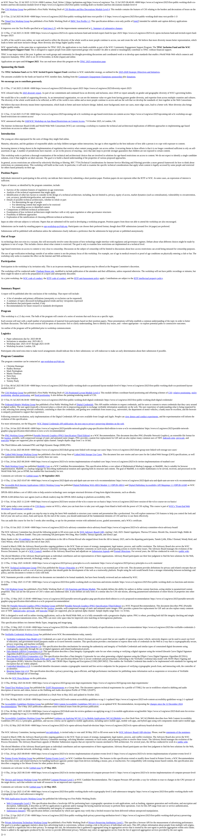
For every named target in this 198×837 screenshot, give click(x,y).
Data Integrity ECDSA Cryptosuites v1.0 (25, 656)
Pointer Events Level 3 (55, 758)
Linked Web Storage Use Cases (88, 454)
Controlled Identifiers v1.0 (18, 666)
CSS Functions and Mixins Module (80, 589)
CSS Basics (40, 506)
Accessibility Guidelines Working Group (23, 704)
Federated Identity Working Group (20, 404)
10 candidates (25, 539)
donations (131, 77)
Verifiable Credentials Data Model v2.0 (24, 639)
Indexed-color (169, 438)
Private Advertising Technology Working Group (26, 822)
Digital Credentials (85, 404)
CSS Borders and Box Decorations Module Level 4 (87, 9)
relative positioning (181, 393)
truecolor (5, 440)
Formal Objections (122, 551)
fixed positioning (42, 395)
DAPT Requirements (55, 687)
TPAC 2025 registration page (93, 61)
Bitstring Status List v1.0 (18, 671)
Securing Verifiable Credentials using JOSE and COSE (31, 659)
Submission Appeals (101, 551)
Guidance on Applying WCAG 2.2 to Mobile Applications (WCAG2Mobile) (88, 718)
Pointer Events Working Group (18, 758)
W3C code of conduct (32, 278)
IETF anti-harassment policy (86, 278)
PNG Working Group (14, 435)
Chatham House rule (45, 271)
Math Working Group (14, 466)
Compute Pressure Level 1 (62, 780)
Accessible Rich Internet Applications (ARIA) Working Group (32, 485)
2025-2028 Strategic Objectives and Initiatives (139, 72)
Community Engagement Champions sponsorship (100, 77)
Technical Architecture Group (23, 568)
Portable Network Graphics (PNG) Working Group (32, 606)
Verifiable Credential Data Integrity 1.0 (24, 646)
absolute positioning (21, 395)
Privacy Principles (67, 568)
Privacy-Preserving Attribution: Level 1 (105, 822)
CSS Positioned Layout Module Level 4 (82, 393)
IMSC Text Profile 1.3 (80, 21)
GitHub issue (35, 768)
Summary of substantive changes (106, 28)
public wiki (184, 551)
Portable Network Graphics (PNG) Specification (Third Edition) (61, 435)
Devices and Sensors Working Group (21, 780)
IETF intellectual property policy (148, 278)
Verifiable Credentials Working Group (22, 634)
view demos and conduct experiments (141, 416)
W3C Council (35, 551)
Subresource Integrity (16, 811)
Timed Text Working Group (17, 21)
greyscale (180, 438)
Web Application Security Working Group (23, 799)
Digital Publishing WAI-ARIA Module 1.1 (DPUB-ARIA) (99, 485)
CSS (170, 393)
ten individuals (52, 732)
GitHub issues (32, 476)
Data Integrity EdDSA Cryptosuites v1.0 (24, 651)
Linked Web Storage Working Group (21, 454)
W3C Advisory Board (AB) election (135, 732)
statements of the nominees (178, 732)
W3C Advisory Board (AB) (92, 532)
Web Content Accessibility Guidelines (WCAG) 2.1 (76, 704)
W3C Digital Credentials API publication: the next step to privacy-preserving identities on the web (80, 424)
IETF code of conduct (56, 278)
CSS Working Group (14, 9)
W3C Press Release (20, 678)
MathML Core (43, 466)
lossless (7, 438)
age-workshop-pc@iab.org (55, 226)
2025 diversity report (32, 93)
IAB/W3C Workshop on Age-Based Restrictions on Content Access (55, 121)
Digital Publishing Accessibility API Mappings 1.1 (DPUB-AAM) (158, 485)
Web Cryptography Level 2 (19, 803)
